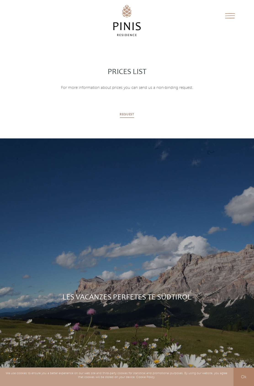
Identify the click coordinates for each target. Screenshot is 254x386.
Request (127, 114)
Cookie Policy (145, 377)
